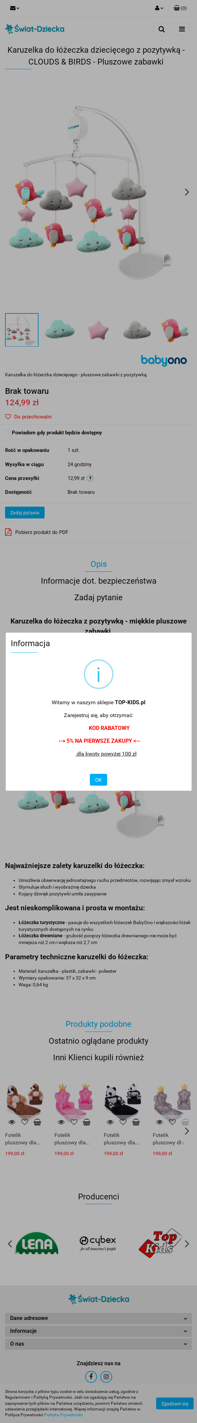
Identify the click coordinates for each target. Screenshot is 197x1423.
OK (98, 780)
